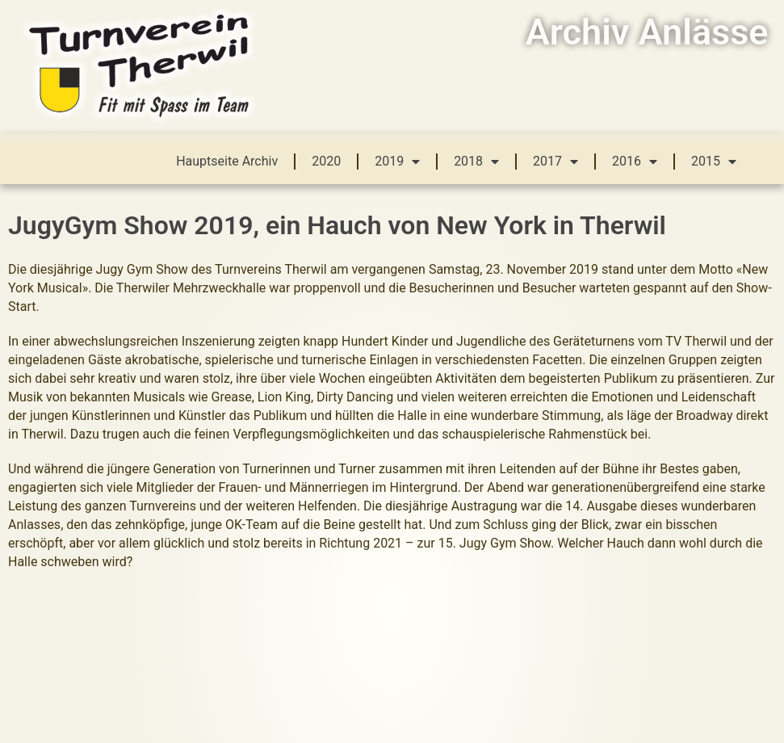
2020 (326, 161)
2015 (713, 161)
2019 (397, 161)
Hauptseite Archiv (227, 161)
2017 (555, 161)
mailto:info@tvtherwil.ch (360, 643)
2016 (634, 161)
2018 (476, 161)
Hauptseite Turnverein (589, 643)
